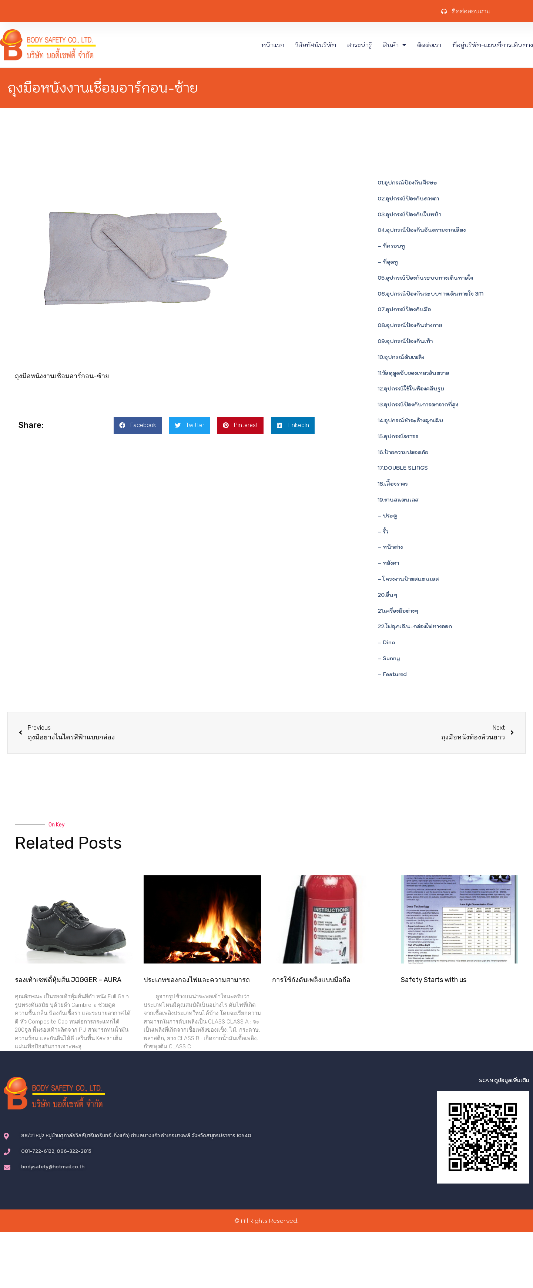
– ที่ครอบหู (391, 246)
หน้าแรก (272, 45)
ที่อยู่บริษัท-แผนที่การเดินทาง (492, 45)
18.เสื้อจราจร (393, 483)
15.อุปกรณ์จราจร (398, 436)
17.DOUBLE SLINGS (403, 468)
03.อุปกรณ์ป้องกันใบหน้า (409, 214)
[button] (138, 425)
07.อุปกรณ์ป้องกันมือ (404, 309)
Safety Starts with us (433, 980)
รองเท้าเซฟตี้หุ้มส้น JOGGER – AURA (68, 980)
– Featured (392, 674)
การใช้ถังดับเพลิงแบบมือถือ (311, 980)
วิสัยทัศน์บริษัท (315, 45)
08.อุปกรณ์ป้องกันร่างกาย (410, 325)
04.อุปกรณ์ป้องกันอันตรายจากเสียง (422, 230)
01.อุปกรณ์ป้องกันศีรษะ (407, 182)
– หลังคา (388, 563)
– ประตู (387, 515)
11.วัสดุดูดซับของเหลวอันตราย (413, 373)
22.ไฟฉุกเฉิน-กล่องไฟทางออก (415, 626)
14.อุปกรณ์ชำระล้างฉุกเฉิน (410, 420)
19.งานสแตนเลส (398, 499)
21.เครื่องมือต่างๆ (398, 611)
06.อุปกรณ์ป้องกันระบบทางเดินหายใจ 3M (430, 293)
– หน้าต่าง (390, 547)
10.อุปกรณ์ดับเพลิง (401, 357)
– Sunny (389, 658)
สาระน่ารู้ (359, 45)
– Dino (386, 642)
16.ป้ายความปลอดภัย (403, 452)
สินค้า (394, 45)
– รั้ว (383, 531)
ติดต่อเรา (429, 45)
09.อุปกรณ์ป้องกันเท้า (405, 341)
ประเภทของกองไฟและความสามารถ (197, 980)
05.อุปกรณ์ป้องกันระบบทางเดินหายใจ (425, 277)
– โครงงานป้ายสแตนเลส (408, 579)
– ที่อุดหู (388, 262)
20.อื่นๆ (387, 595)
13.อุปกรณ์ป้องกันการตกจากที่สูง (418, 404)
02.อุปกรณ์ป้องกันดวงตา (408, 198)
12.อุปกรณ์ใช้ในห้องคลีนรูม (411, 388)
